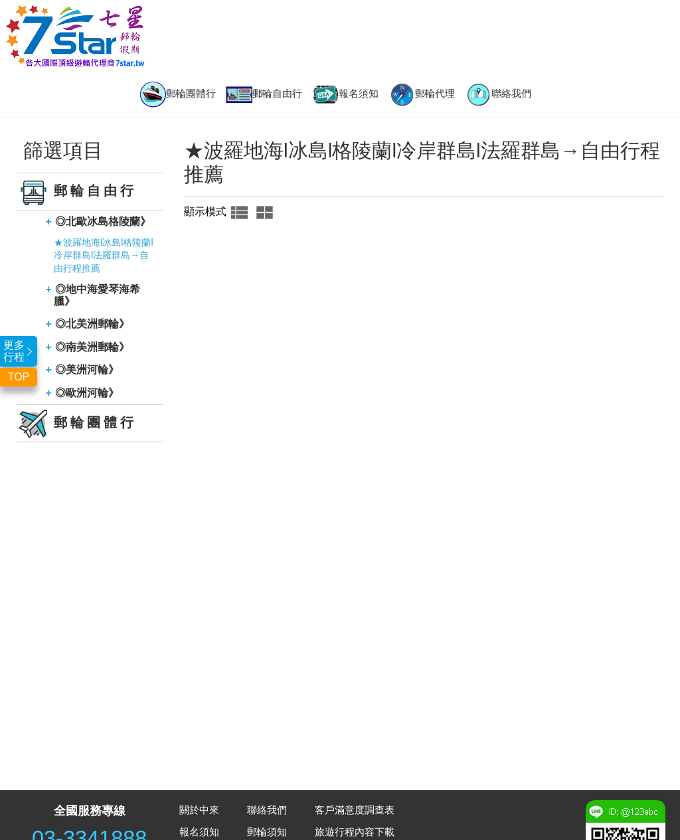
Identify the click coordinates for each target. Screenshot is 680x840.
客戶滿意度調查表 (354, 809)
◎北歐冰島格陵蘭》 (103, 221)
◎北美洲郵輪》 (92, 323)
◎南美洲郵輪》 (92, 347)
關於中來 (199, 809)
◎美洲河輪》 (87, 369)
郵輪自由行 (264, 94)
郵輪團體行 (177, 94)
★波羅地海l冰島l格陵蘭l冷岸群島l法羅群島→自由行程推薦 (103, 255)
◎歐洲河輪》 (87, 392)
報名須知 (345, 94)
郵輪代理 (421, 94)
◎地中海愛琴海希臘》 (97, 295)
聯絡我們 (498, 94)
